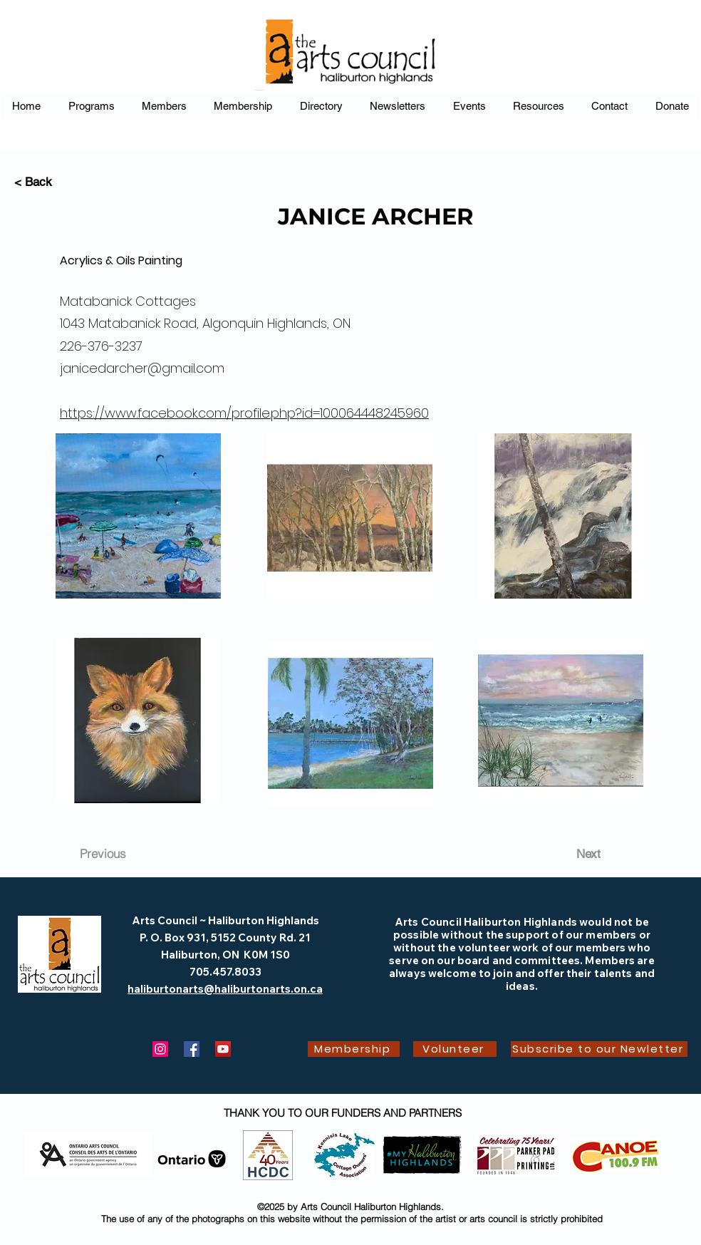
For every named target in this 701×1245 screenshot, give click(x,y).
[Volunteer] (455, 1049)
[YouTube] (223, 1049)
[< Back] (61, 182)
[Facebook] (191, 1049)
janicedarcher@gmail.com (142, 368)
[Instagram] (160, 1049)
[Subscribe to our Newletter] (599, 1049)
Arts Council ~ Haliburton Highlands (225, 920)
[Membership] (354, 1049)
